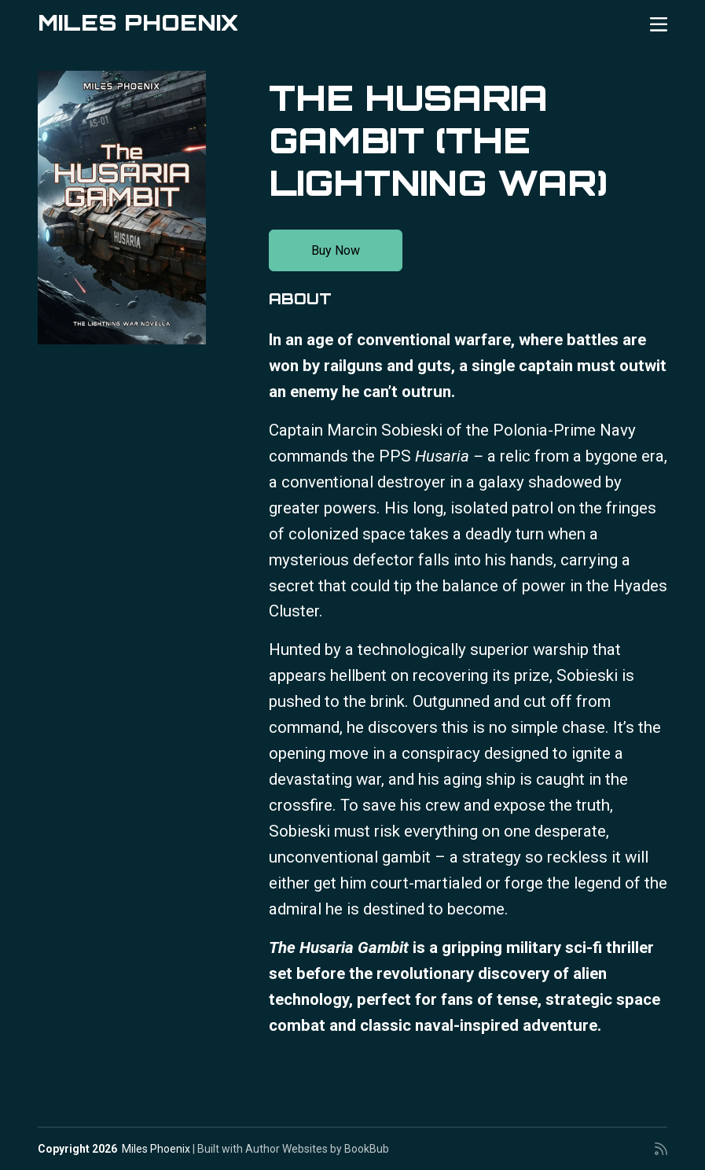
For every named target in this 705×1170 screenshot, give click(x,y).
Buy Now (335, 250)
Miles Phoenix (138, 22)
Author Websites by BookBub (317, 1148)
